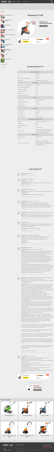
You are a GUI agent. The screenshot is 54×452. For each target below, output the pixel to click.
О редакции (25, 1)
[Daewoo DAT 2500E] (27, 407)
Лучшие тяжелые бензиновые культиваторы (45, 22)
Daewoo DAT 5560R (44, 435)
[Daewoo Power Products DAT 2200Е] (9, 428)
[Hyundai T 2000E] (44, 407)
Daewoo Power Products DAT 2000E (27, 436)
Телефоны (7, 39)
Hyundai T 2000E (45, 415)
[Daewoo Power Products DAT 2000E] (27, 428)
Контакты (27, 448)
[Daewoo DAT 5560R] (44, 428)
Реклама (4, 448)
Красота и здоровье (9, 29)
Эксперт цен (6, 2)
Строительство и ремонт (8, 20)
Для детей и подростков (10, 34)
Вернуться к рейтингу (43, 26)
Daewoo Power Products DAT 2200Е (9, 436)
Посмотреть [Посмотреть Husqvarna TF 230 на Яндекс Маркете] (26, 41)
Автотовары (7, 24)
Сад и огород (8, 59)
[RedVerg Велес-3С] (9, 407)
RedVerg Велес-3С (9, 415)
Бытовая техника (8, 15)
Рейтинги (14, 1)
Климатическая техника (8, 45)
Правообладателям (21, 450)
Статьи (18, 1)
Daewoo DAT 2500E (27, 415)
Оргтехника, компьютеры (8, 50)
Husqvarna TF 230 (26, 39)
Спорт (6, 54)
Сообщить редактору (47, 447)
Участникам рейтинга (7, 450)
